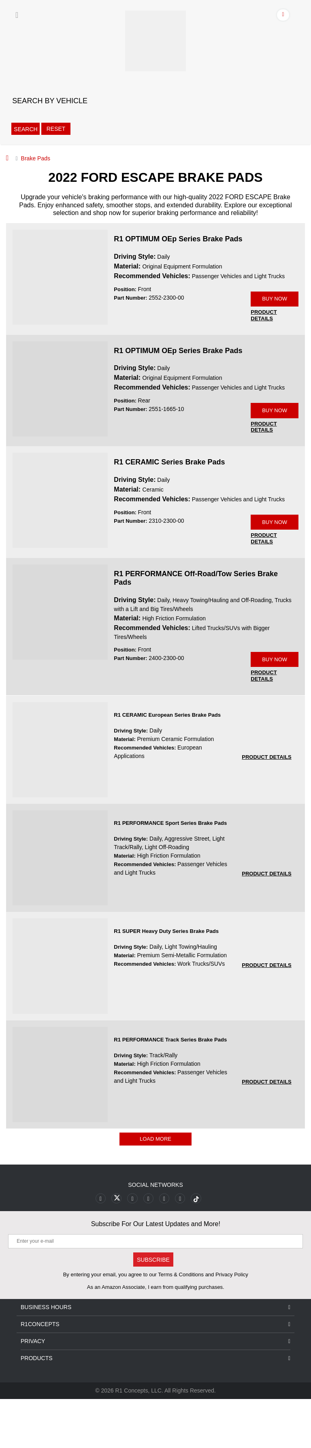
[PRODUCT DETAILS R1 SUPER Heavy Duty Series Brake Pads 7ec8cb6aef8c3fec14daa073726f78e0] (267, 1014)
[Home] (7, 158)
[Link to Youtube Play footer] (133, 1247)
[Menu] (16, 15)
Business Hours (155, 1356)
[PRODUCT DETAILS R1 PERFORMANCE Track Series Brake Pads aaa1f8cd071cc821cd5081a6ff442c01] (267, 1131)
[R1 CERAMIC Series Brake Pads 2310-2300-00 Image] (60, 524)
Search (25, 129)
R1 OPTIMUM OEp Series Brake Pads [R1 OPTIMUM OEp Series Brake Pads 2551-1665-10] (178, 363)
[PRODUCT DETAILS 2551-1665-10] (264, 451)
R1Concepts (155, 1373)
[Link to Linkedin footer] (180, 1247)
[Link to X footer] (117, 1247)
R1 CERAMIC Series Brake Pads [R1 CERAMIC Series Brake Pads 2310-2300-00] (169, 487)
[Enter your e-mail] (155, 1290)
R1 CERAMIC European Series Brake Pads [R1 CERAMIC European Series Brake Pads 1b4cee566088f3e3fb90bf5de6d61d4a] (167, 764)
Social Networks (155, 1234)
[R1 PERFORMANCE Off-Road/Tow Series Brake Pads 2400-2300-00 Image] (60, 648)
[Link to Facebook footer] (101, 1247)
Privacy (155, 1390)
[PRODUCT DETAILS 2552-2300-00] (264, 328)
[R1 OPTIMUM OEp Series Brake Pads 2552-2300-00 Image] (60, 276)
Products (155, 1407)
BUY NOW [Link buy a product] (274, 305)
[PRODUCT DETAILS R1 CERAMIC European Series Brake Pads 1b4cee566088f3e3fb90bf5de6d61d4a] (267, 806)
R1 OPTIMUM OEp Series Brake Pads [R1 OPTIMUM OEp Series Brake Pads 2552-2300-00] (178, 239)
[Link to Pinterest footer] (148, 1247)
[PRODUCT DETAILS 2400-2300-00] (264, 724)
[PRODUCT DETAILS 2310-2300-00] (264, 575)
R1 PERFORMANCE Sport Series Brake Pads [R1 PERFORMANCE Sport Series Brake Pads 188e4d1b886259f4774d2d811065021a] (170, 872)
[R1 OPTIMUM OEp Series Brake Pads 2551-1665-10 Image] (60, 400)
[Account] (283, 16)
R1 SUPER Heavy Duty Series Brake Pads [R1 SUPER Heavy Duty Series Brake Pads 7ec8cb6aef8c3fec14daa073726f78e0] (166, 980)
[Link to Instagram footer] (164, 1247)
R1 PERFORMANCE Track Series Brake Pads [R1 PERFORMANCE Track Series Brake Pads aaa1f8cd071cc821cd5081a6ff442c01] (170, 1089)
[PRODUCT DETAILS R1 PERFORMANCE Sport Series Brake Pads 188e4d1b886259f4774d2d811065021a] (267, 923)
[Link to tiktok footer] (196, 1247)
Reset (55, 129)
